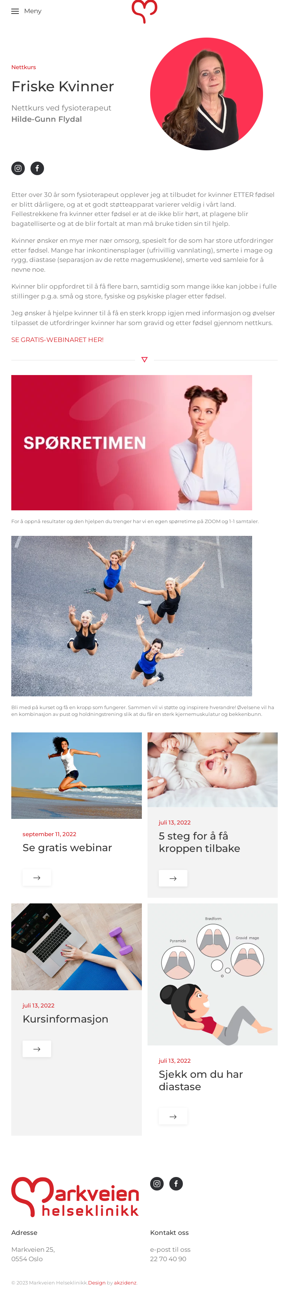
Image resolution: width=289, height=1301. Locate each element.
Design (97, 1283)
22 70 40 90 (168, 1259)
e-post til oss (170, 1249)
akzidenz (125, 1283)
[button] (26, 11)
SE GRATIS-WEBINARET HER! (57, 339)
